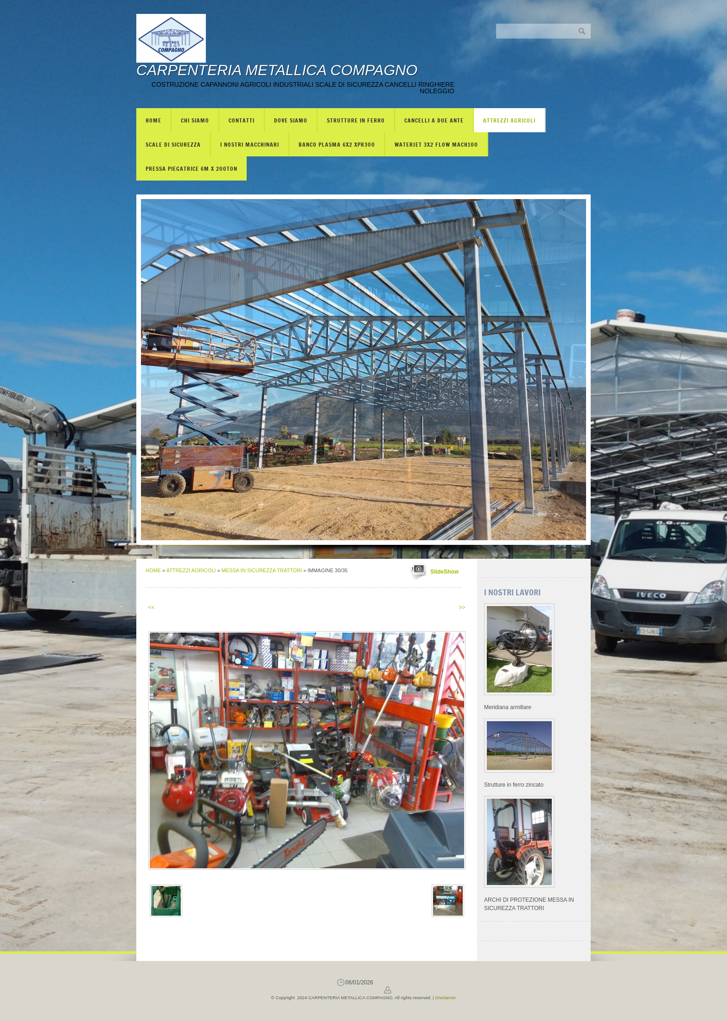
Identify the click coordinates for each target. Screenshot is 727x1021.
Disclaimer (445, 997)
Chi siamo (195, 120)
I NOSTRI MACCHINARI (249, 144)
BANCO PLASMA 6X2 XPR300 (337, 144)
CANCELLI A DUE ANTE (434, 120)
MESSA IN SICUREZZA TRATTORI (263, 570)
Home (153, 120)
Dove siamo (290, 120)
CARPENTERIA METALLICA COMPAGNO (276, 70)
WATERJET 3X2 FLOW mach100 (436, 144)
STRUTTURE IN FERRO (356, 120)
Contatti (242, 120)
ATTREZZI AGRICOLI (509, 120)
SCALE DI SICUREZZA (173, 144)
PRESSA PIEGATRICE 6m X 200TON (191, 168)
